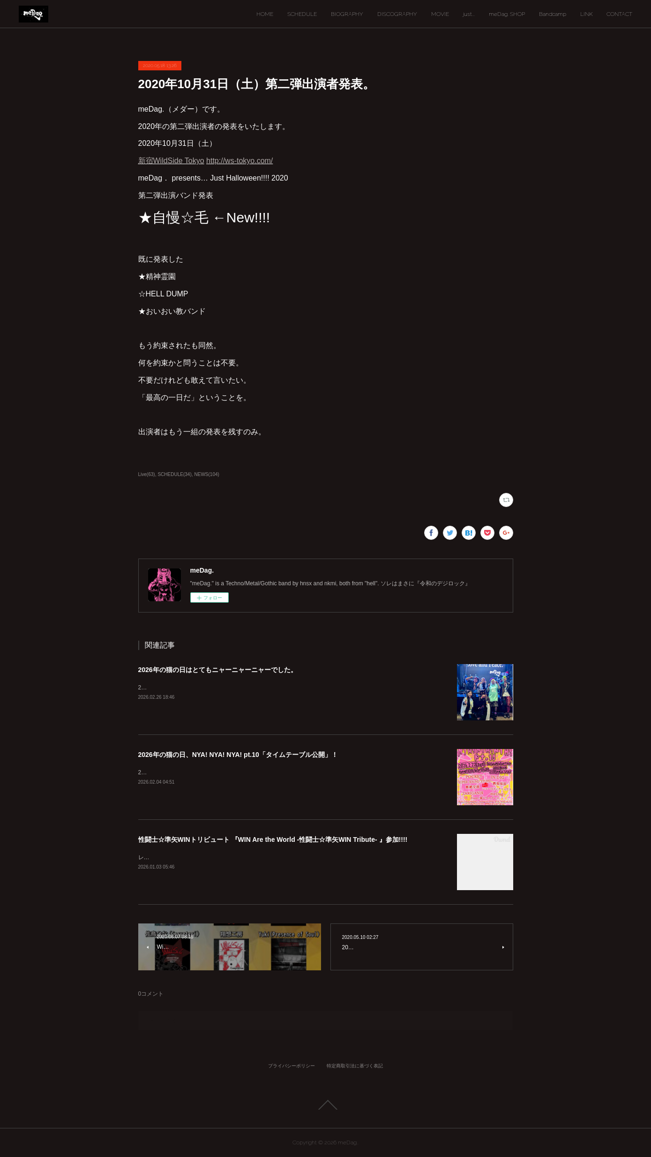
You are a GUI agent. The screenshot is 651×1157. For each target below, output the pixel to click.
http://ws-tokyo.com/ (239, 161)
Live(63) (146, 474)
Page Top (325, 1105)
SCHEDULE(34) (174, 474)
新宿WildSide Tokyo (171, 161)
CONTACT (619, 14)
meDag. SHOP (507, 14)
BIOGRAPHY (347, 14)
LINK (586, 14)
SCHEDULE (302, 14)
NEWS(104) (207, 474)
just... (469, 14)
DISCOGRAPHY (397, 14)
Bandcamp (552, 14)
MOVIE (440, 14)
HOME (264, 14)
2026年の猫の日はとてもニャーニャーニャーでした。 (217, 669)
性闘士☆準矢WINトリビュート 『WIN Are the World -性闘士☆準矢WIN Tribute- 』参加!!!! (273, 839)
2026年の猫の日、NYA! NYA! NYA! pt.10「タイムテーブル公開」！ (238, 754)
